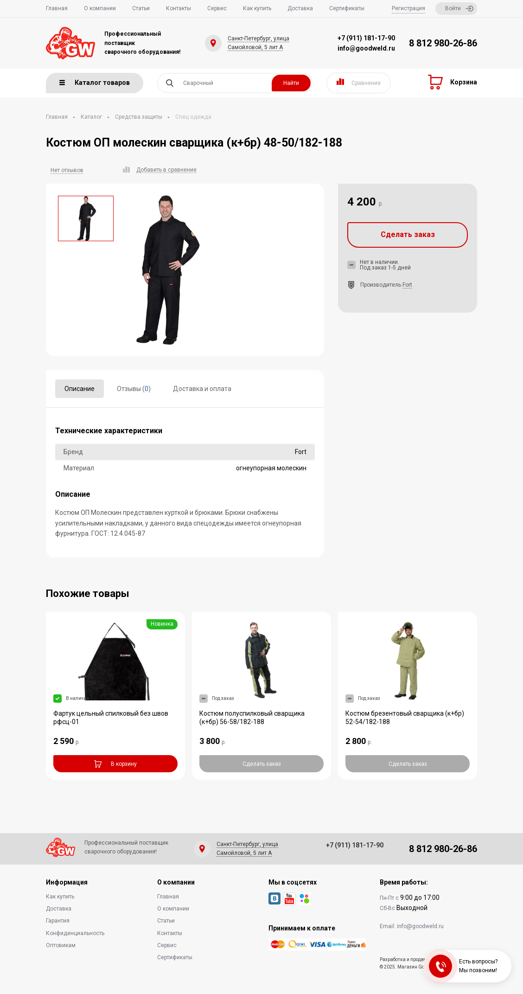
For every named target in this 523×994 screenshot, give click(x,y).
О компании (100, 8)
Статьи (141, 8)
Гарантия (58, 920)
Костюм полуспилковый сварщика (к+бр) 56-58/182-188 (252, 717)
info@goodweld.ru (366, 48)
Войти (459, 9)
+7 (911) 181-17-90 (366, 38)
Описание (79, 388)
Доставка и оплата (202, 388)
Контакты (178, 8)
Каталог (91, 117)
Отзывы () (134, 389)
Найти (291, 83)
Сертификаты (346, 8)
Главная (57, 8)
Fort (407, 285)
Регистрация (408, 8)
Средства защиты (138, 117)
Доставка (300, 8)
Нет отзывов (67, 170)
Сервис (217, 8)
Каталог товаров (94, 82)
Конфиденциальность (75, 933)
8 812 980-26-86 (443, 43)
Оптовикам (61, 945)
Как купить (257, 8)
